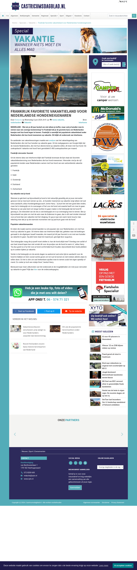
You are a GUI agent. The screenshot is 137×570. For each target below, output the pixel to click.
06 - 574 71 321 (58, 299)
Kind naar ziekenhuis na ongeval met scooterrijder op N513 (113, 378)
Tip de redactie (73, 311)
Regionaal (44, 16)
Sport (62, 16)
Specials (22, 23)
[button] (12, 498)
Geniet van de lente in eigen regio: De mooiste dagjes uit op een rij (113, 430)
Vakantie (32, 23)
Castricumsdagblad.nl (43, 6)
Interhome (83, 123)
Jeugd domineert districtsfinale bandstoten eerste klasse (112, 395)
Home (14, 23)
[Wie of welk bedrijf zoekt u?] (111, 64)
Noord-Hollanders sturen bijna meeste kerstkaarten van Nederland (34, 346)
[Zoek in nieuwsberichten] (120, 16)
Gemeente (35, 16)
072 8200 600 (29, 537)
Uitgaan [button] (68, 16)
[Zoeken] (134, 16)
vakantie (60, 120)
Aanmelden (75, 552)
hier (35, 270)
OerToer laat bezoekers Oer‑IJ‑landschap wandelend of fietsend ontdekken (113, 453)
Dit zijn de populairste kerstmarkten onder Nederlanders (71, 330)
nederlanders (16, 123)
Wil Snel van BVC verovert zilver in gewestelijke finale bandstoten (113, 410)
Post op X (48, 311)
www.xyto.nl (28, 543)
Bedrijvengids (25, 16)
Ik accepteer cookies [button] (123, 566)
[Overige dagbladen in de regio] (110, 531)
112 (7, 16)
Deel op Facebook (24, 311)
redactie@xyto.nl (30, 540)
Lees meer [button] (103, 565)
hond (55, 120)
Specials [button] (53, 16)
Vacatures (78, 16)
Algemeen (14, 16)
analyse (52, 140)
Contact (86, 16)
